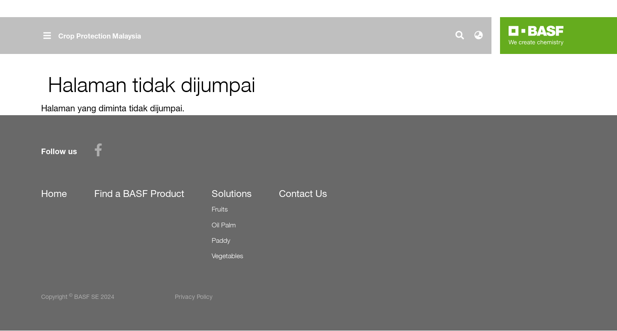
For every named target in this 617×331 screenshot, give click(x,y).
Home (54, 194)
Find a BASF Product (139, 194)
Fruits (220, 209)
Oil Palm (224, 225)
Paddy (221, 240)
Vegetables (227, 256)
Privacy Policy (194, 296)
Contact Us (303, 194)
